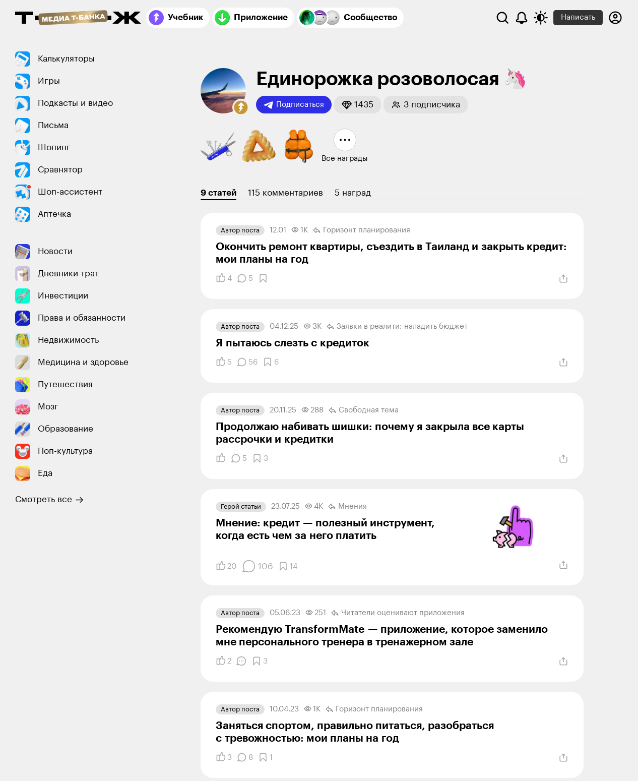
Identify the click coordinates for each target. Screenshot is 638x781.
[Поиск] (502, 17)
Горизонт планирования (361, 230)
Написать (578, 17)
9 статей (218, 193)
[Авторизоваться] (615, 17)
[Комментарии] (245, 278)
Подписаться (294, 105)
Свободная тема (364, 410)
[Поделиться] (563, 279)
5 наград (353, 193)
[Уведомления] (521, 17)
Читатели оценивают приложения (398, 613)
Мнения (347, 507)
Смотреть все (49, 499)
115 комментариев (285, 193)
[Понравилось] (223, 278)
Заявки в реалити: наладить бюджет (397, 327)
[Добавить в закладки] (263, 278)
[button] (241, 107)
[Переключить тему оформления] (540, 17)
